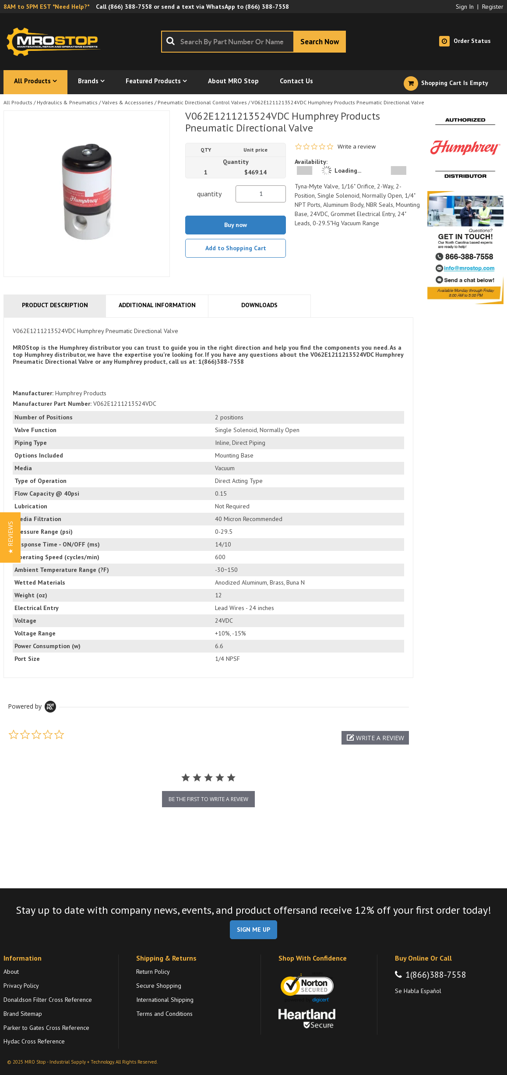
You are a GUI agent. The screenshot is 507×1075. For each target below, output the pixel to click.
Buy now (235, 225)
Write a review (357, 146)
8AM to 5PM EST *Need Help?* (46, 6)
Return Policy (153, 972)
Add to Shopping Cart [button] (235, 248)
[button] (375, 738)
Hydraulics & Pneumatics (67, 102)
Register (492, 6)
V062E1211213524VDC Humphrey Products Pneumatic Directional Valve (337, 102)
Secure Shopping (158, 986)
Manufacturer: (33, 393)
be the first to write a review (208, 799)
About (11, 972)
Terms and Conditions (164, 1014)
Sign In (465, 6)
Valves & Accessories (127, 102)
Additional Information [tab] (157, 305)
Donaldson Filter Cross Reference (48, 1000)
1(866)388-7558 (435, 974)
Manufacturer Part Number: (52, 404)
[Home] (56, 41)
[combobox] (253, 42)
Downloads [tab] (259, 305)
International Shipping (165, 1000)
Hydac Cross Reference (34, 1041)
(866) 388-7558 (130, 6)
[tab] (208, 497)
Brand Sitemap (23, 1014)
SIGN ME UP (253, 929)
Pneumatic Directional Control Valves (202, 102)
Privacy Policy (21, 986)
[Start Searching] (319, 42)
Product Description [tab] (55, 305)
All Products (18, 102)
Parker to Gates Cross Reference (46, 1028)
